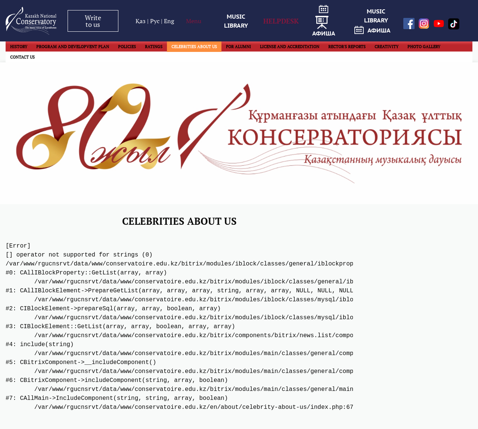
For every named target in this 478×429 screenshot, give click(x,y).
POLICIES (127, 46)
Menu (193, 21)
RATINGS (153, 46)
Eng (169, 21)
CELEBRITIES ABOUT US (194, 46)
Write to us (93, 21)
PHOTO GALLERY (423, 46)
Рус (155, 21)
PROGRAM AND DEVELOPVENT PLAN (72, 46)
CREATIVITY (386, 46)
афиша (323, 21)
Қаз (141, 21)
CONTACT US (22, 57)
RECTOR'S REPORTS (347, 46)
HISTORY (18, 46)
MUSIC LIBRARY (236, 21)
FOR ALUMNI (238, 46)
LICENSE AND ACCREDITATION (289, 46)
